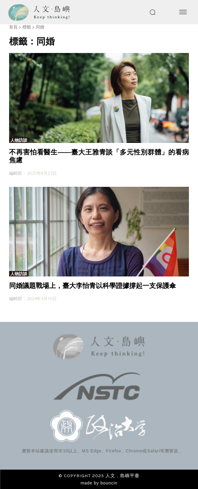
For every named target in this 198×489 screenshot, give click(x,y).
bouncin (108, 483)
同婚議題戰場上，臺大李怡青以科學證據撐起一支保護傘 (92, 285)
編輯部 (15, 173)
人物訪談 (18, 140)
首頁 (13, 27)
